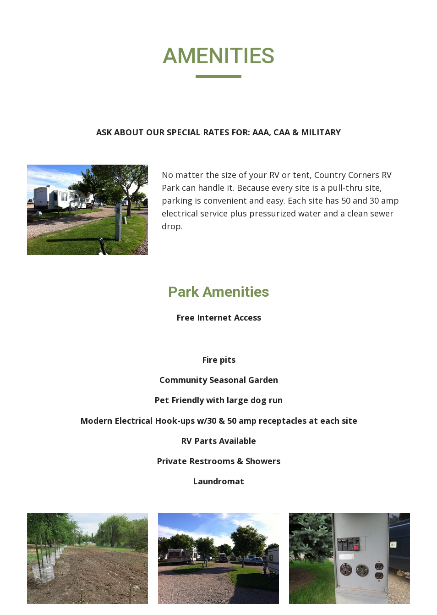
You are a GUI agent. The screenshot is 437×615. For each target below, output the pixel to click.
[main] (219, 60)
